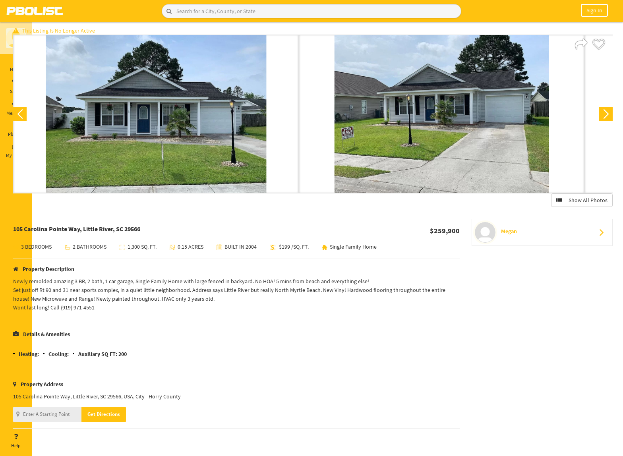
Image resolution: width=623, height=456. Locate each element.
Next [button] (602, 117)
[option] (180, 117)
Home (16, 64)
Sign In (594, 10)
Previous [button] (44, 117)
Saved (16, 86)
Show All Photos (578, 203)
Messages (16, 108)
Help (16, 440)
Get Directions (128, 417)
